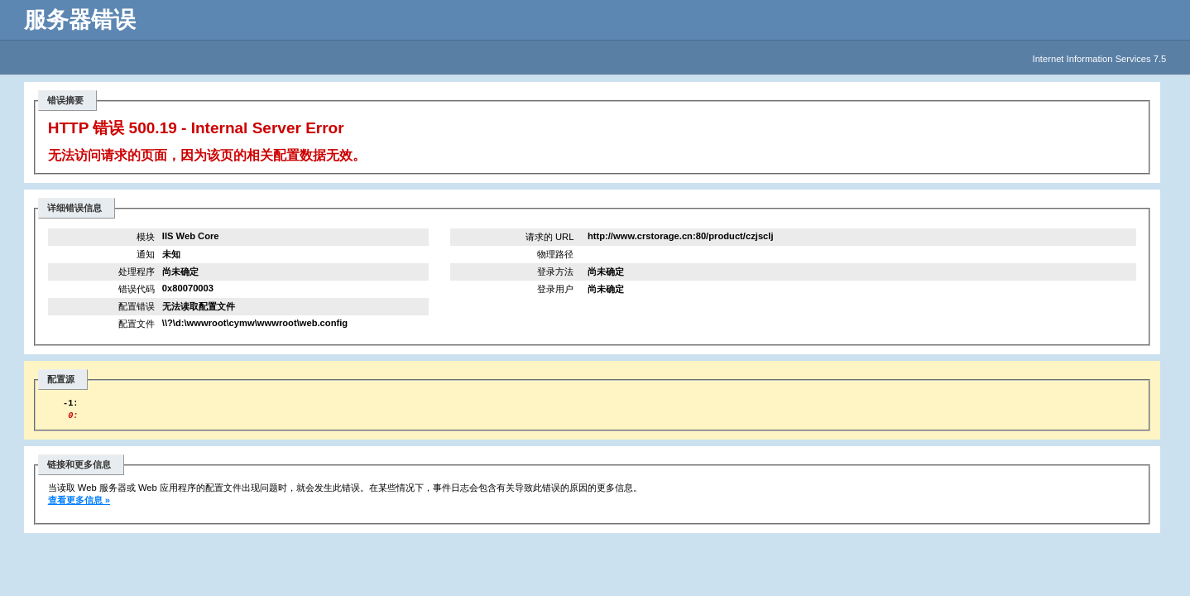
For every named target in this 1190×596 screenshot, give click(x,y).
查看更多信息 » (79, 505)
